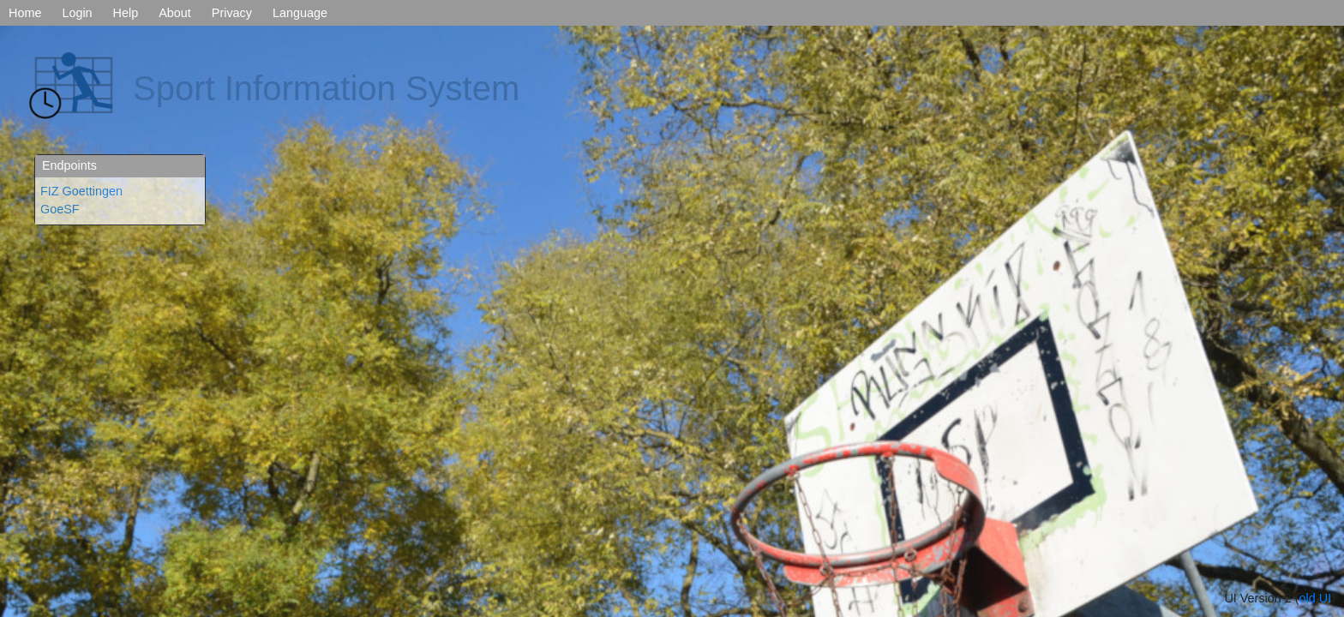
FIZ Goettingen (81, 191)
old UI (1315, 598)
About (175, 13)
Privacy (232, 13)
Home (25, 13)
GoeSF (60, 209)
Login (77, 13)
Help (126, 13)
